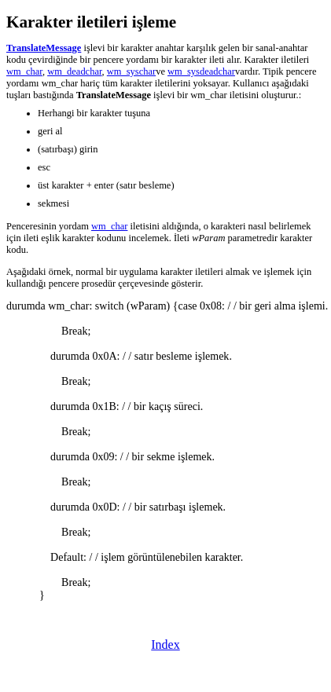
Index (165, 644)
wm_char (24, 71)
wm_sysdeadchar (201, 71)
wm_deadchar (74, 71)
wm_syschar (131, 71)
